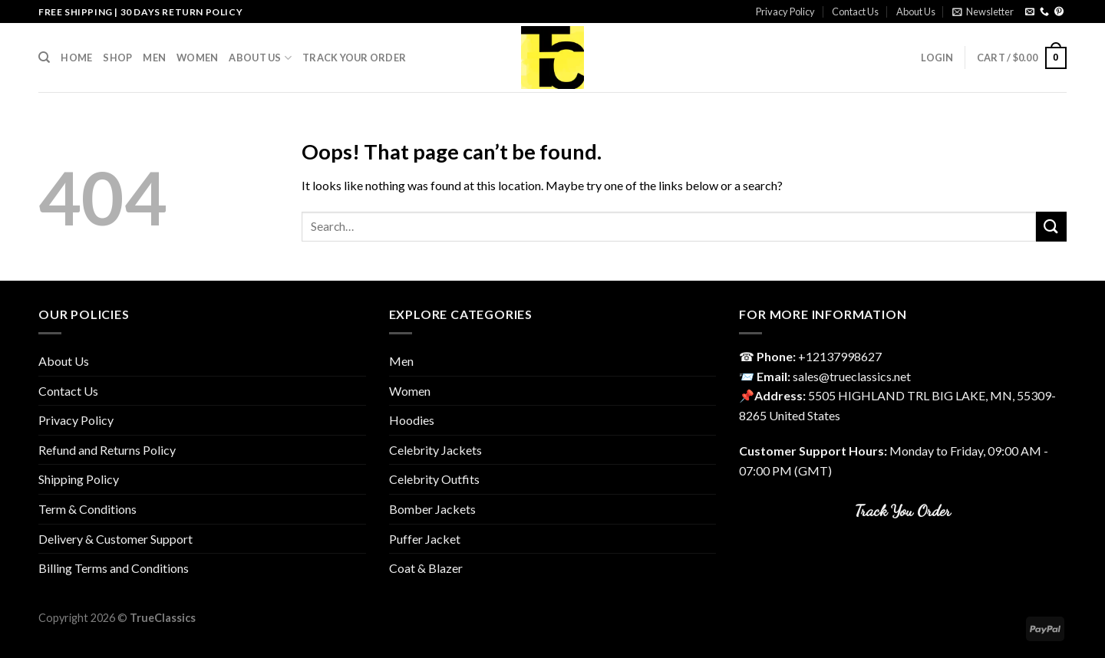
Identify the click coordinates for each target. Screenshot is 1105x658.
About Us (915, 11)
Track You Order (903, 510)
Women (197, 57)
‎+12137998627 (840, 356)
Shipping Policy (78, 479)
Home (76, 57)
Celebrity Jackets (435, 450)
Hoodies (411, 420)
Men (154, 57)
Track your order (354, 57)
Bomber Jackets (432, 509)
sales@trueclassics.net (852, 376)
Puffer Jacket (424, 538)
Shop (117, 57)
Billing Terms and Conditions (113, 568)
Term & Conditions (87, 509)
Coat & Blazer (426, 568)
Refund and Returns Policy (107, 450)
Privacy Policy (785, 11)
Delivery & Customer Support (115, 538)
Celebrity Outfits (434, 479)
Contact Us (855, 11)
